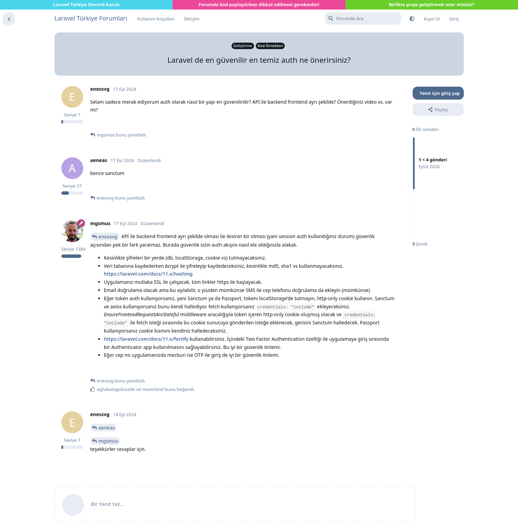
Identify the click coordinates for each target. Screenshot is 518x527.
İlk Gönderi (425, 129)
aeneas (107, 427)
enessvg (108, 236)
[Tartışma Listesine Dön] (9, 18)
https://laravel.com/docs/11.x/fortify (146, 339)
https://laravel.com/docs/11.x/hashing (148, 273)
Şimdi (420, 244)
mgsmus (108, 441)
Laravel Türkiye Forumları (91, 18)
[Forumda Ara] (363, 18)
